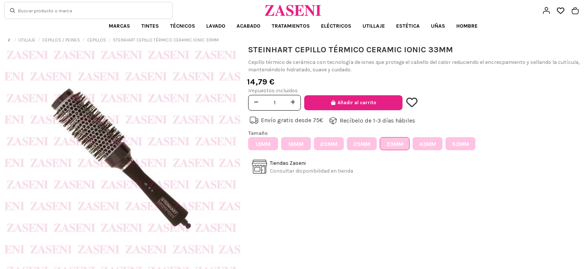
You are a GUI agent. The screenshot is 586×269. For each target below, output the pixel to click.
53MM (460, 144)
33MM (394, 144)
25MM (361, 144)
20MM (328, 144)
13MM (263, 144)
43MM (427, 144)
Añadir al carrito (353, 102)
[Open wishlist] (560, 11)
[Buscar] (12, 10)
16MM (295, 144)
